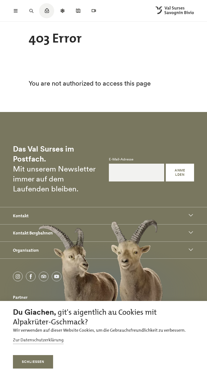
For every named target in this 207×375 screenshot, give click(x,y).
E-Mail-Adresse (121, 159)
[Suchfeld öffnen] (31, 10)
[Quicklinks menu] (46, 13)
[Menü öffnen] (15, 10)
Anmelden (180, 172)
